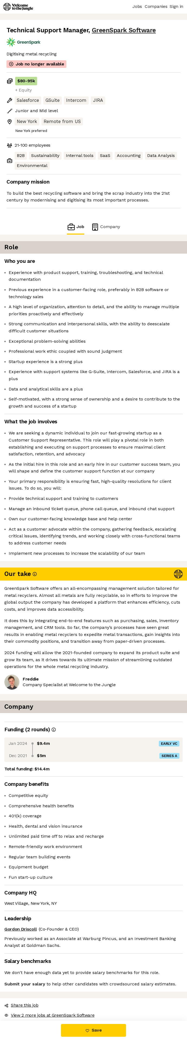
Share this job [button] (21, 1005)
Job (75, 226)
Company (105, 226)
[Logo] (18, 7)
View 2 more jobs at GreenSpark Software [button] (49, 1015)
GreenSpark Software (124, 30)
